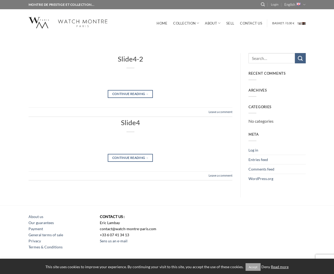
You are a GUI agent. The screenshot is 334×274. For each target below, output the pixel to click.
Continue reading (130, 94)
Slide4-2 (130, 59)
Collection (186, 23)
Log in (253, 150)
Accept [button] (253, 267)
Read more (280, 267)
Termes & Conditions (46, 247)
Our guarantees (41, 222)
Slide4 (130, 122)
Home (162, 23)
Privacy (35, 241)
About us (36, 216)
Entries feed (258, 159)
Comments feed (261, 169)
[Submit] (300, 58)
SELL (230, 23)
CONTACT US (251, 23)
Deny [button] (265, 267)
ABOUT (212, 23)
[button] (275, 4)
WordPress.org (260, 178)
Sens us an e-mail (114, 241)
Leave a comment (220, 112)
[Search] (263, 4)
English (294, 4)
